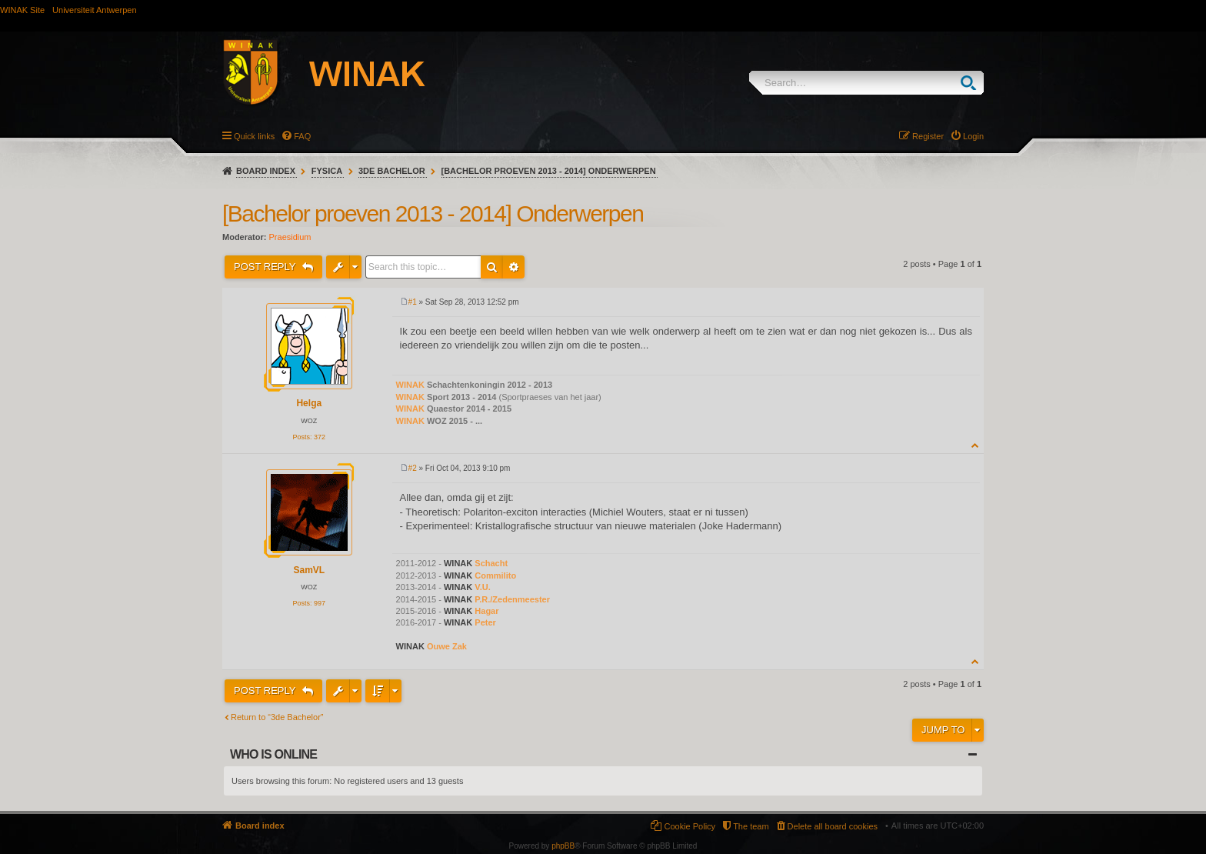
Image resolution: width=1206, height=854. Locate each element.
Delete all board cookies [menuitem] (833, 826)
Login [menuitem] (973, 136)
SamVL (309, 570)
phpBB (563, 846)
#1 (412, 302)
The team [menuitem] (750, 826)
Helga (308, 403)
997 (319, 603)
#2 (412, 468)
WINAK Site (22, 10)
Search (972, 83)
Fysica (326, 170)
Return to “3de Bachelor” (277, 717)
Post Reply (266, 266)
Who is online (273, 754)
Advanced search (514, 267)
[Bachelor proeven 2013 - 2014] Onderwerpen (548, 170)
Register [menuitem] (928, 136)
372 (319, 437)
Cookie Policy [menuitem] (689, 826)
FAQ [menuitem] (302, 136)
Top (975, 445)
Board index (265, 170)
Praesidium (290, 237)
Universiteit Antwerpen (94, 10)
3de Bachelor (391, 170)
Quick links (254, 136)
